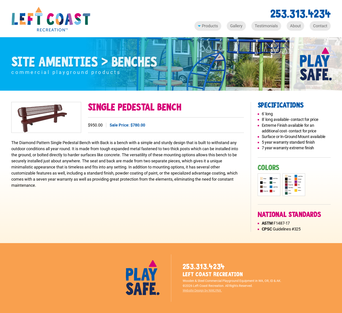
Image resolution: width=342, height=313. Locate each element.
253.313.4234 (300, 14)
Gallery (236, 25)
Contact (320, 25)
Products (208, 25)
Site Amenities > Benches (84, 62)
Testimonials (266, 25)
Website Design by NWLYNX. (202, 290)
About (295, 25)
